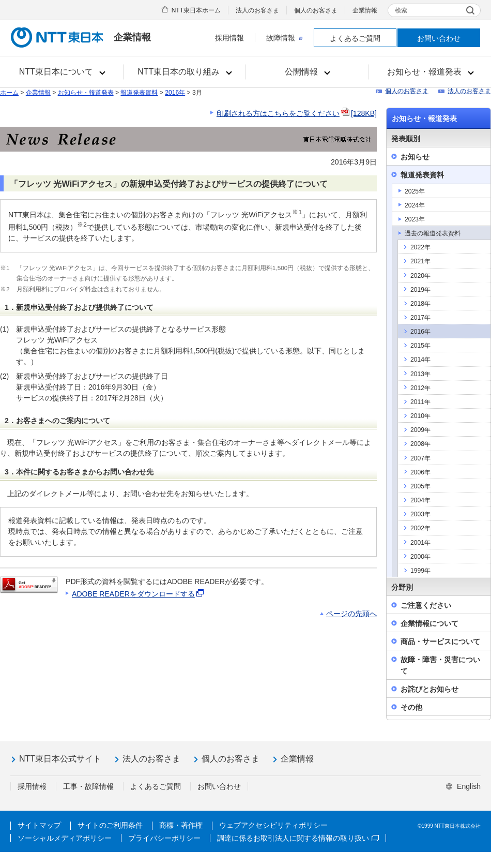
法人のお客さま (257, 10)
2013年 (420, 374)
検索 (401, 10)
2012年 (420, 388)
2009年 (420, 430)
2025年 (415, 191)
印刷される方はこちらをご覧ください (297, 113)
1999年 (420, 570)
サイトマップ (39, 825)
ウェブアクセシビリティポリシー (273, 825)
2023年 (415, 219)
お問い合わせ (439, 38)
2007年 (420, 458)
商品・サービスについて (440, 641)
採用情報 (229, 38)
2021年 (420, 261)
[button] (62, 71)
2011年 (420, 402)
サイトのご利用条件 (110, 825)
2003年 (420, 514)
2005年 (420, 486)
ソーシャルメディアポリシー (65, 838)
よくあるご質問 (355, 38)
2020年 (420, 275)
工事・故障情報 (88, 786)
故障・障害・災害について (440, 665)
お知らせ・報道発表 (86, 92)
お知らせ (415, 157)
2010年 (420, 416)
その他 (411, 707)
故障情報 (284, 38)
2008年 (420, 444)
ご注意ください (426, 605)
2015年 (420, 345)
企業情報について (429, 623)
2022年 (420, 247)
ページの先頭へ (351, 613)
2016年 (175, 92)
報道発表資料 (139, 92)
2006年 (420, 472)
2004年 (420, 500)
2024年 (415, 205)
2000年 (420, 556)
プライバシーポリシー (164, 838)
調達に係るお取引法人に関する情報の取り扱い (298, 838)
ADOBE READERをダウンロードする (138, 594)
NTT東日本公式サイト (60, 758)
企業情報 (364, 10)
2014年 (420, 359)
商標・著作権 (181, 825)
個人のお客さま (315, 10)
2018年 (420, 303)
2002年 (420, 528)
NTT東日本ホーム (196, 10)
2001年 (420, 542)
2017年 (420, 317)
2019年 (420, 289)
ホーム (9, 92)
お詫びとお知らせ (429, 689)
